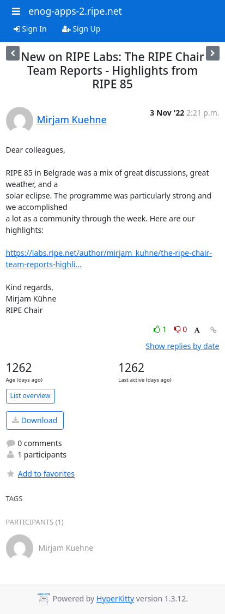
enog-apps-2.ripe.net (75, 10)
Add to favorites (40, 473)
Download (34, 420)
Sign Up (81, 28)
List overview (30, 395)
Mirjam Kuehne (72, 119)
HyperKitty (115, 598)
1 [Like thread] (161, 329)
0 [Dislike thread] (180, 329)
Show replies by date (182, 346)
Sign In (30, 28)
